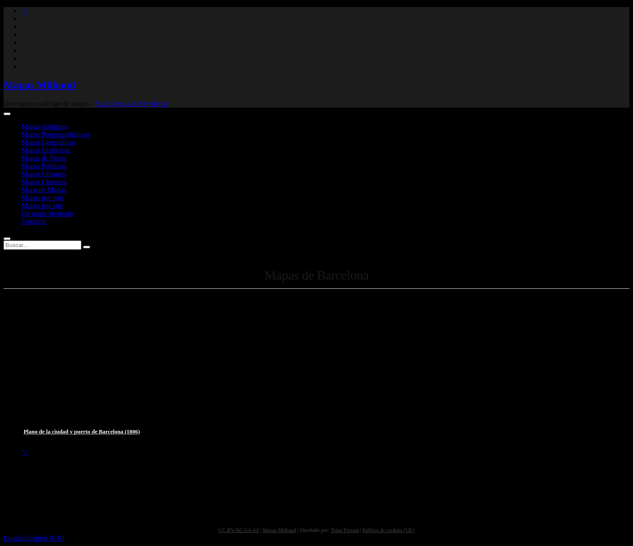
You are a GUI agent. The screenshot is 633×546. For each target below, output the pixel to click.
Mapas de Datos (43, 158)
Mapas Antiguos (44, 126)
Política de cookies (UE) (389, 530)
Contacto (34, 221)
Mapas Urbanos (43, 174)
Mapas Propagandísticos (55, 134)
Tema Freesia (345, 530)
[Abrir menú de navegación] (7, 114)
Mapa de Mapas (43, 189)
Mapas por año (42, 205)
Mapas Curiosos (44, 182)
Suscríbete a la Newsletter (131, 103)
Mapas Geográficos (48, 142)
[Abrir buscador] (7, 238)
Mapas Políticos (43, 166)
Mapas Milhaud (39, 85)
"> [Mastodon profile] (24, 11)
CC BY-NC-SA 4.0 (239, 530)
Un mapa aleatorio (47, 213)
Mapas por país (42, 197)
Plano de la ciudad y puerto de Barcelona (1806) (82, 431)
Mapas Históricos (45, 150)
